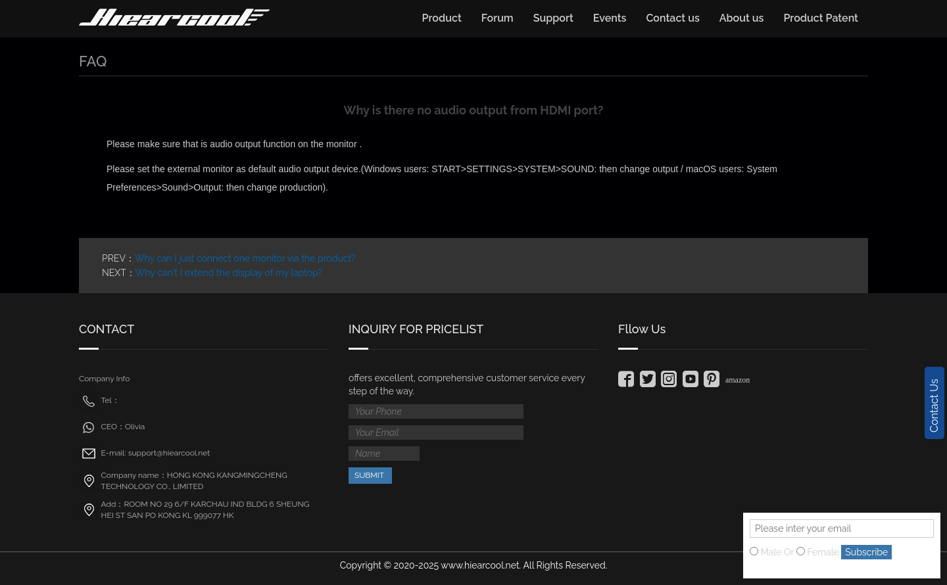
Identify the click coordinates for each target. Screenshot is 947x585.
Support (553, 18)
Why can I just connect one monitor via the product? (245, 258)
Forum (497, 18)
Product (442, 18)
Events (610, 18)
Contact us (672, 18)
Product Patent (820, 18)
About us (741, 18)
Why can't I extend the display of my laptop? (228, 273)
